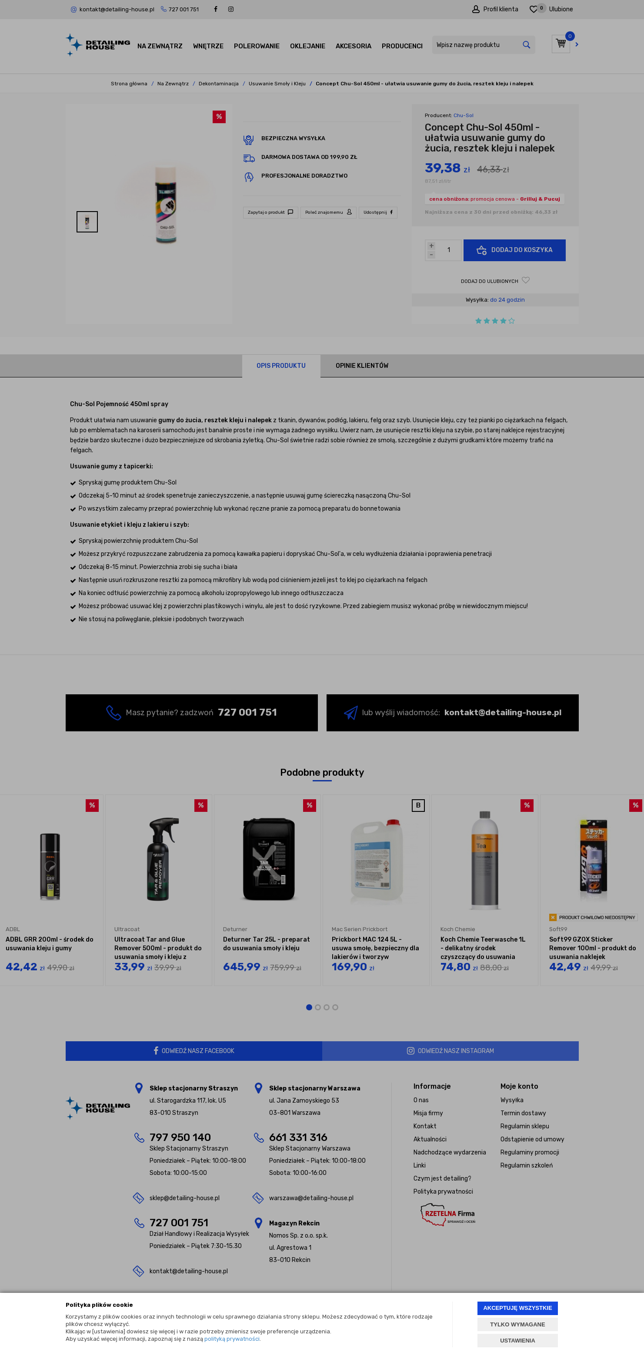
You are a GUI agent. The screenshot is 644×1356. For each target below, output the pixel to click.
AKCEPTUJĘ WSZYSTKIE (517, 1308)
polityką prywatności (232, 1339)
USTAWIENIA (517, 1340)
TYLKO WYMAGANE (517, 1324)
